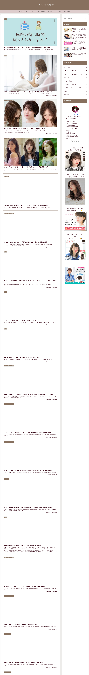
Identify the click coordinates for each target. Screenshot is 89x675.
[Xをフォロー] (74, 141)
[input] (75, 18)
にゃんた (75, 114)
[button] (86, 18)
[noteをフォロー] (78, 141)
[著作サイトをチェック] (72, 141)
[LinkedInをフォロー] (76, 141)
